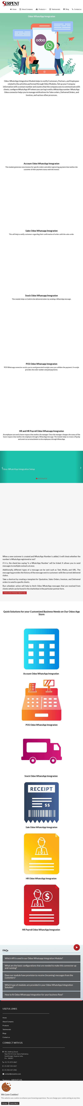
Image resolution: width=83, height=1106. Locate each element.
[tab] (41, 958)
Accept (4, 1103)
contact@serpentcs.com (13, 1074)
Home (5, 1018)
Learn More (14, 1103)
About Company (8, 1021)
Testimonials (7, 1029)
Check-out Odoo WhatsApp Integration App (14, 592)
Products (6, 1025)
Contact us (6, 1037)
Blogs (4, 1033)
